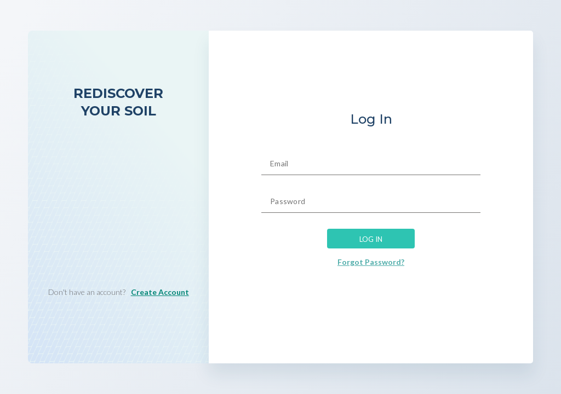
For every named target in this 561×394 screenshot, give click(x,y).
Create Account (160, 292)
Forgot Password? (370, 261)
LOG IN (370, 238)
